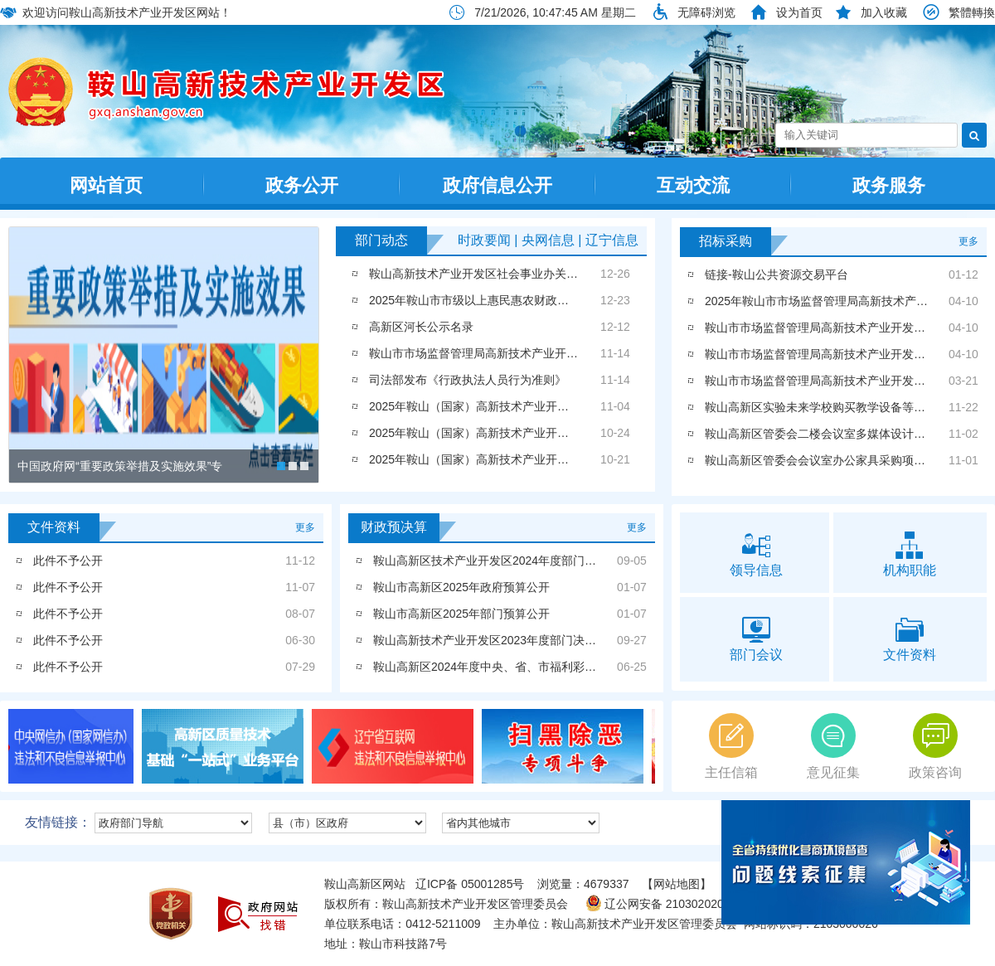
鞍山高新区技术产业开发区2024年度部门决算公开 (502, 560)
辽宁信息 (611, 240)
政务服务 (888, 185)
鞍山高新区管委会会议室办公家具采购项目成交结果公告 (850, 460)
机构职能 (910, 553)
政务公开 (301, 185)
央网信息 (548, 240)
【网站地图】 (676, 884)
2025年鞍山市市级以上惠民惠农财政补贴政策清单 (498, 300)
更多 (968, 241)
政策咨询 (935, 746)
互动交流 (693, 185)
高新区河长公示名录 (421, 326)
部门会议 (756, 638)
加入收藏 (884, 12)
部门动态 (381, 240)
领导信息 (756, 553)
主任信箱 (731, 746)
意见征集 (833, 746)
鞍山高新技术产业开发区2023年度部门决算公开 (496, 640)
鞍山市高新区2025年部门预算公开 (461, 613)
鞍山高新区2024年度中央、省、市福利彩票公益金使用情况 (525, 666)
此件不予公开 (68, 560)
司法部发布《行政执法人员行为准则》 (467, 379)
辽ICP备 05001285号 (470, 884)
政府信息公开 (497, 185)
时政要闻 (484, 240)
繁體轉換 (972, 12)
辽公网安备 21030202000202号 (676, 903)
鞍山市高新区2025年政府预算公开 (461, 587)
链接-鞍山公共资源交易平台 (776, 274)
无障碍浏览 (706, 12)
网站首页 (106, 185)
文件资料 (910, 638)
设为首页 (799, 12)
